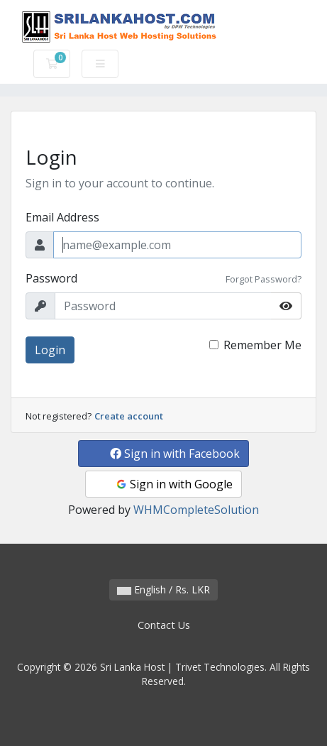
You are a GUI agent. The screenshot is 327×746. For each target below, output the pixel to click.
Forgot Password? (263, 279)
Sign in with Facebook (175, 453)
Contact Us (164, 625)
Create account (128, 416)
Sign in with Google (174, 484)
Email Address (62, 217)
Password (51, 278)
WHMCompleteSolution (196, 509)
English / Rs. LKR (163, 589)
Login (50, 350)
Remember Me (262, 345)
